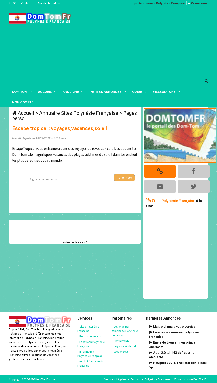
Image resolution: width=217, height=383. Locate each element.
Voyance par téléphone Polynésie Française (125, 330)
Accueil (45, 91)
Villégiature (164, 91)
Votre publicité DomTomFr (190, 379)
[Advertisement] (147, 40)
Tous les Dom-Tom (49, 3)
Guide (137, 91)
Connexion (199, 3)
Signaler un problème (43, 179)
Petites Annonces (106, 91)
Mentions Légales (115, 379)
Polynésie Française (157, 379)
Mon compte (22, 102)
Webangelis (121, 351)
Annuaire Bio (121, 340)
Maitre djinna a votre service (174, 326)
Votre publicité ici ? (75, 242)
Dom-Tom (19, 91)
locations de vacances (45, 354)
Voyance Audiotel (125, 346)
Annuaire (71, 91)
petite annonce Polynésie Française (159, 3)
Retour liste (124, 178)
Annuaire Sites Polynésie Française (78, 113)
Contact (26, 3)
